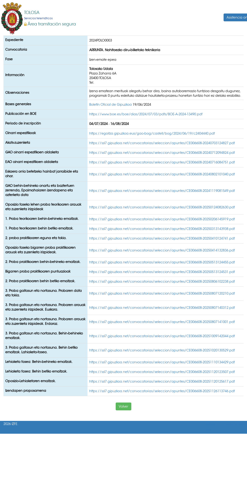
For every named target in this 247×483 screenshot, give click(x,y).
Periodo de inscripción (23, 123)
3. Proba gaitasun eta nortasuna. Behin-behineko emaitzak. (44, 335)
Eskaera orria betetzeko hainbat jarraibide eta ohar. (41, 173)
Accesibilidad (235, 424)
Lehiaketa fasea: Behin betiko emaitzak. (36, 371)
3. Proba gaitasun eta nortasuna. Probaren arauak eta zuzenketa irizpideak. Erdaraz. (45, 321)
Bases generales (18, 104)
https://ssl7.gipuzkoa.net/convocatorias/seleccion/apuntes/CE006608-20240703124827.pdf (162, 143)
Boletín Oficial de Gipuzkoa (111, 104)
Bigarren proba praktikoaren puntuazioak (37, 271)
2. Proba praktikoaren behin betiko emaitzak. (40, 281)
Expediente (14, 40)
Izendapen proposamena (25, 391)
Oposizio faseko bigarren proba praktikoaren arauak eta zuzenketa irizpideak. (40, 250)
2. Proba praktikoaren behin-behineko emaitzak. (43, 262)
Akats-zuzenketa (17, 143)
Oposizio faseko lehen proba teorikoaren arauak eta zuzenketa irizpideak (43, 206)
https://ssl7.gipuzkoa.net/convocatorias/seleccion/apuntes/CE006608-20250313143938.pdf (162, 229)
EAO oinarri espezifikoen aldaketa (31, 162)
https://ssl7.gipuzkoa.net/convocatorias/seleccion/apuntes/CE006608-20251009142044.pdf (162, 336)
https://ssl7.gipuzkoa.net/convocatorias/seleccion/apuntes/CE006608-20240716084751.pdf (162, 162)
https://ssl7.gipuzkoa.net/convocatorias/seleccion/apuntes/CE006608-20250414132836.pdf (162, 250)
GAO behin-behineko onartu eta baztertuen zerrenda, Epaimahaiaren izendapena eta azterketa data (39, 190)
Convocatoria (16, 49)
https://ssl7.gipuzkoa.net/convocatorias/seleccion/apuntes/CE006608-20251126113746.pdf (162, 391)
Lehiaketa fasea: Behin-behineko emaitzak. (39, 362)
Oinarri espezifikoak (20, 133)
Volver (123, 406)
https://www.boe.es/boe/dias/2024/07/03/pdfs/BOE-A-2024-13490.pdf (145, 114)
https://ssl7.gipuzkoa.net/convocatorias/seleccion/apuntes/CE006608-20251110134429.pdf (162, 362)
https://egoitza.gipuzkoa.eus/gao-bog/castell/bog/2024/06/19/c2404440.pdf (152, 133)
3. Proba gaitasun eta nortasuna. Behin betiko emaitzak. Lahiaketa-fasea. (41, 349)
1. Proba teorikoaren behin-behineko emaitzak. (42, 219)
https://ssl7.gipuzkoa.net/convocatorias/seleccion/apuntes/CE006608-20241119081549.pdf (162, 191)
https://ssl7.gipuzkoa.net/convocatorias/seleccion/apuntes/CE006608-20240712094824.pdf (162, 153)
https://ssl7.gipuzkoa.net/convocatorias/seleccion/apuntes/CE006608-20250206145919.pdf (162, 219)
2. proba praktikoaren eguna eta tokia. (36, 238)
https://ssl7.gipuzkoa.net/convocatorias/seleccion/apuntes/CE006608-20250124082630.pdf (162, 207)
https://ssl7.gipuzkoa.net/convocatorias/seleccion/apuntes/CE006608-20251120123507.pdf (162, 372)
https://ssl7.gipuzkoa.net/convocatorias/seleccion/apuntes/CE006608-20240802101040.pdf (162, 174)
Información (14, 75)
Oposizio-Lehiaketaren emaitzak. (30, 381)
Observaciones (17, 93)
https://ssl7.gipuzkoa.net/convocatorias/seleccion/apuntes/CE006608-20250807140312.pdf (162, 308)
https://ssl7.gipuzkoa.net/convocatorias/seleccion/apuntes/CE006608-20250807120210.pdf (162, 293)
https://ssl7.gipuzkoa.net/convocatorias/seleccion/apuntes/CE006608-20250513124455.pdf (162, 262)
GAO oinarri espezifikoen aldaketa (32, 152)
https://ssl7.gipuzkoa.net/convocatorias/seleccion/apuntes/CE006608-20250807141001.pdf (162, 322)
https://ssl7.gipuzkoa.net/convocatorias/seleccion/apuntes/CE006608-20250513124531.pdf (162, 272)
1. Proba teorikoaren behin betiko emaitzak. (39, 228)
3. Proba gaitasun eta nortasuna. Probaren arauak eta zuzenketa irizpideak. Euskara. (45, 307)
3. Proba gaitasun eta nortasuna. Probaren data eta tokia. (43, 293)
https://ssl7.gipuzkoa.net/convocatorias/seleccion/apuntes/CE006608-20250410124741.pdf (162, 238)
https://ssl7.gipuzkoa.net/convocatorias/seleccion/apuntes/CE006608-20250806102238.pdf (162, 281)
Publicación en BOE (20, 114)
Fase (9, 59)
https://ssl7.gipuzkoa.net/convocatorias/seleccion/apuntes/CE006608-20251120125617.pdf (162, 381)
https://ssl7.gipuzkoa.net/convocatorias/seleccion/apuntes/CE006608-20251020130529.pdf (162, 350)
